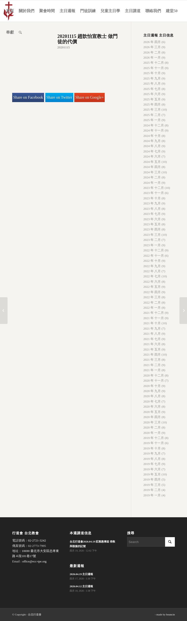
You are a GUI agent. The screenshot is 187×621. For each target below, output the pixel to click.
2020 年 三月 (152, 422)
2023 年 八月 (152, 208)
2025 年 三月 (152, 109)
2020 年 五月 (152, 412)
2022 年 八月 (152, 271)
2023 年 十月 (152, 198)
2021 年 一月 (152, 370)
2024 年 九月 (152, 141)
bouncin (170, 614)
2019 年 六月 (152, 469)
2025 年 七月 (152, 89)
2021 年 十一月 (153, 318)
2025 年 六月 (152, 94)
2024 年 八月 (152, 146)
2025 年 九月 (152, 78)
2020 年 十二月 (153, 375)
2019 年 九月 (152, 453)
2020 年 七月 (152, 401)
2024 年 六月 (152, 156)
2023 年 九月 (152, 203)
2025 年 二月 (152, 115)
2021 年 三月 (152, 359)
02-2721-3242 (37, 540)
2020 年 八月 (152, 396)
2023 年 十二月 (153, 188)
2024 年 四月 (152, 167)
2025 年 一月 (152, 120)
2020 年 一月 (152, 433)
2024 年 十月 (152, 136)
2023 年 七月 (152, 214)
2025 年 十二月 (153, 62)
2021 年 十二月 (153, 313)
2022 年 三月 (152, 297)
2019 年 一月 (152, 495)
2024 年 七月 (152, 151)
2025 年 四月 (152, 104)
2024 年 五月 (152, 162)
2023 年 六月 (152, 219)
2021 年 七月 (152, 339)
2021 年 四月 (152, 354)
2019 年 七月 (152, 464)
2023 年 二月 (152, 240)
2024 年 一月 (152, 182)
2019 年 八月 (152, 459)
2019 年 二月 (152, 490)
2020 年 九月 (152, 391)
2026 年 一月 (152, 57)
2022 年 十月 (152, 260)
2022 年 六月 (152, 281)
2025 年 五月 (152, 99)
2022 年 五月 (152, 287)
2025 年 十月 (152, 73)
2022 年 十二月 (153, 250)
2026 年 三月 (152, 47)
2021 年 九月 (152, 328)
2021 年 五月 (152, 349)
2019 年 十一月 (153, 443)
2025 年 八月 (152, 83)
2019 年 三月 (152, 485)
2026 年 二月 (152, 52)
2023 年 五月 (152, 224)
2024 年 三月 (152, 172)
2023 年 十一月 (153, 193)
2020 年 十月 (152, 386)
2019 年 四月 (152, 479)
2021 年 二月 (152, 365)
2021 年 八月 (152, 333)
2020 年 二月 (152, 427)
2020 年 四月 (152, 417)
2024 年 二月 (152, 177)
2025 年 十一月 (153, 68)
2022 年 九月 (152, 266)
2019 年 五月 (152, 474)
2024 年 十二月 (153, 125)
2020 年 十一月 (153, 380)
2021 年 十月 (152, 323)
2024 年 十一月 (153, 130)
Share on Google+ (89, 97)
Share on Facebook (28, 97)
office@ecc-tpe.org (34, 561)
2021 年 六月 (152, 344)
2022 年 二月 (152, 302)
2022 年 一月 (152, 307)
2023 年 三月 (152, 234)
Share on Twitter (59, 97)
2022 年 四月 (152, 292)
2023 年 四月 (152, 229)
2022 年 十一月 (153, 255)
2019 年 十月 (152, 448)
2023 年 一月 (152, 245)
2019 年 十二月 (153, 438)
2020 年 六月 (152, 406)
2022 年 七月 (152, 276)
